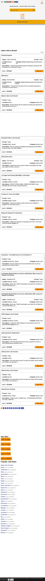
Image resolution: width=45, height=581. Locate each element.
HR (6, 519)
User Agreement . (3, 579)
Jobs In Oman (5, 456)
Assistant (8, 514)
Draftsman (8, 517)
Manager (7, 510)
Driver (7, 469)
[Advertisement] (22, 37)
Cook (7, 485)
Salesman (8, 494)
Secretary (8, 496)
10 (19, 410)
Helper (7, 483)
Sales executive (10, 487)
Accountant (8, 476)
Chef (6, 481)
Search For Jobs (14, 10)
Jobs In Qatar (5, 441)
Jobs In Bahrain (6, 461)
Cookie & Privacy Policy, (35, 578)
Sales (7, 474)
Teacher (7, 523)
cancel (11, 579)
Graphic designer (10, 528)
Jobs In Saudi (5, 451)
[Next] (22, 410)
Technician (8, 472)
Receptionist (9, 501)
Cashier (7, 512)
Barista (7, 534)
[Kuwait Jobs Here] (11, 2)
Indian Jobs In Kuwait (7, 467)
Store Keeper (9, 530)
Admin (7, 521)
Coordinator (8, 508)
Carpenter (8, 532)
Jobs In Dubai (5, 446)
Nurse (7, 478)
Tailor (7, 503)
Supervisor (8, 490)
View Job (39, 71)
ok (8, 579)
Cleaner (7, 499)
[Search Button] (33, 11)
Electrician (8, 505)
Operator (8, 526)
